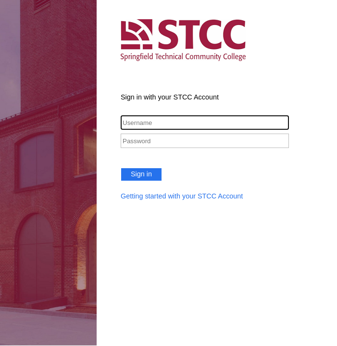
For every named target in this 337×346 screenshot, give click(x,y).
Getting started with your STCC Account (182, 196)
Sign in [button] (141, 174)
